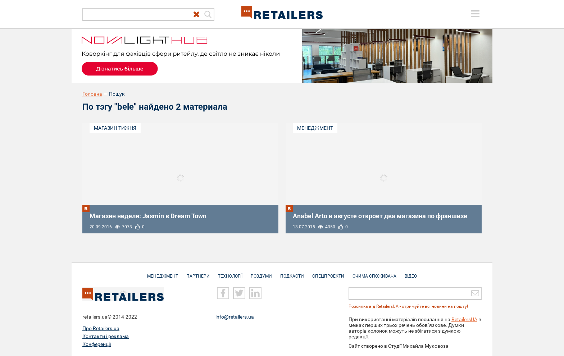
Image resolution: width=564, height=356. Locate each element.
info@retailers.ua (234, 317)
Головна (92, 94)
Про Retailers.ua (100, 328)
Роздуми (261, 272)
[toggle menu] (475, 13)
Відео (411, 272)
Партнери (198, 272)
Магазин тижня (115, 128)
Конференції (96, 344)
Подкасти (292, 272)
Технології (230, 272)
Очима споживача (374, 272)
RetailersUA (464, 319)
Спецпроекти (328, 272)
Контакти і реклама (105, 336)
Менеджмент (315, 128)
